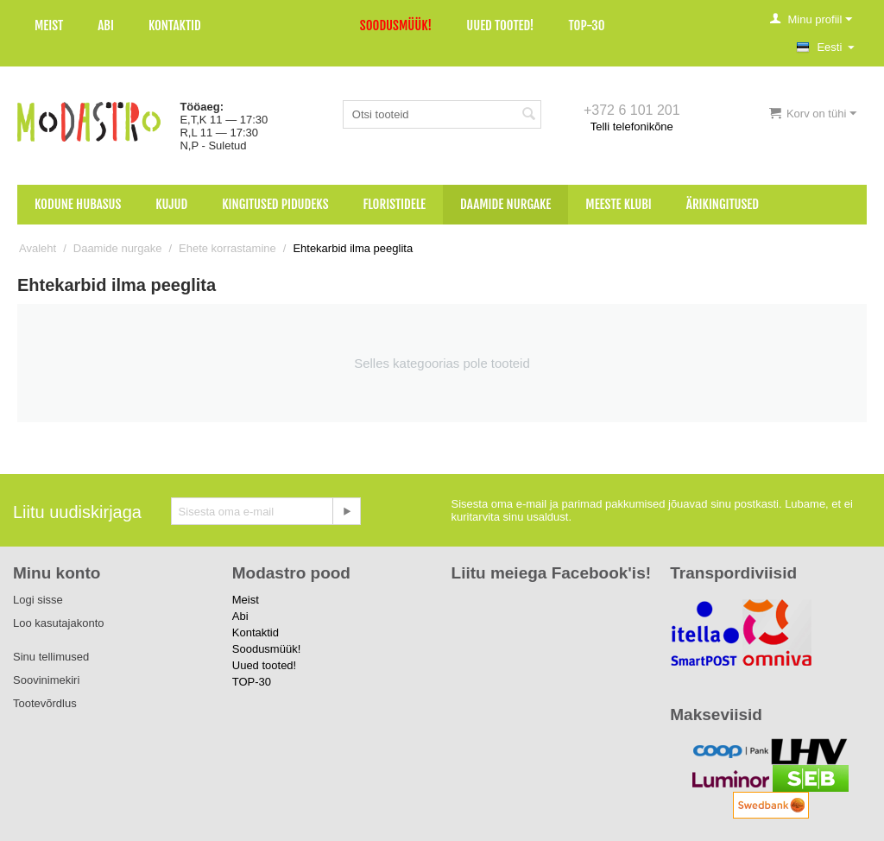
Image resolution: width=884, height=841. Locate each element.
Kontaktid (174, 25)
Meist (49, 25)
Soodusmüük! (396, 25)
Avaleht (37, 248)
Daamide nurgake (505, 204)
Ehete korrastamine (227, 248)
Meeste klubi (618, 204)
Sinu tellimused (51, 656)
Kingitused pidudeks (275, 204)
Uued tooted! (500, 25)
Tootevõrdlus (45, 703)
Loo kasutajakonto (58, 623)
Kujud (171, 204)
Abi (106, 25)
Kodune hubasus (78, 204)
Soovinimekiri (46, 679)
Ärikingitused (722, 204)
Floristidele (394, 204)
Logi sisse (38, 599)
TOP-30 (587, 25)
